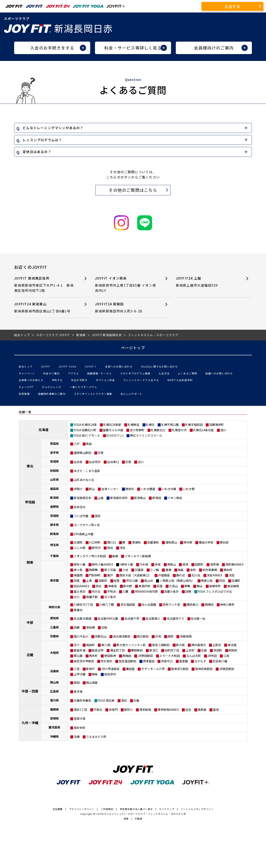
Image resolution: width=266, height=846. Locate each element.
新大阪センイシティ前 (131, 645)
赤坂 (158, 564)
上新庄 (216, 645)
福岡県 (54, 709)
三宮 (77, 669)
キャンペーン (27, 373)
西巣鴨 (93, 570)
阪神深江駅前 (179, 669)
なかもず (200, 661)
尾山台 (148, 580)
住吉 (188, 709)
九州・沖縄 (30, 722)
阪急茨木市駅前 (84, 661)
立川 (77, 597)
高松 (124, 700)
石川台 (196, 575)
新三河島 (110, 570)
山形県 (54, 479)
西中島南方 (198, 645)
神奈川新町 (227, 604)
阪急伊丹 (110, 674)
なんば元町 (193, 656)
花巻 (100, 453)
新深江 (153, 650)
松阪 (104, 627)
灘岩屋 (130, 669)
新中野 (127, 586)
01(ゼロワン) (114, 435)
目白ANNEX (81, 586)
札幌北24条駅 (112, 424)
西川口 (111, 542)
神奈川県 (54, 607)
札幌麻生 (133, 424)
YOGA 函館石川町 (85, 430)
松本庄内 (79, 507)
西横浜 (209, 604)
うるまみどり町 (96, 737)
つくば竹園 (81, 516)
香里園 (183, 661)
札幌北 (150, 424)
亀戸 (110, 575)
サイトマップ (166, 809)
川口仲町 (95, 542)
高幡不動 (92, 597)
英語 (126, 818)
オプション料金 (105, 380)
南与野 (187, 542)
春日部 (224, 542)
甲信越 (30, 501)
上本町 (190, 650)
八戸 (77, 444)
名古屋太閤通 (82, 618)
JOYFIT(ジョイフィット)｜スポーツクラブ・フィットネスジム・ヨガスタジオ (141, 813)
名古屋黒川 (153, 618)
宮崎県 (54, 718)
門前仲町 (95, 575)
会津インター (110, 489)
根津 (185, 564)
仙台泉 (78, 462)
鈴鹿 (77, 627)
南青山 (171, 564)
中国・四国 (30, 691)
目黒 (77, 580)
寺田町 (217, 650)
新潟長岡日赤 (82, 498)
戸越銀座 (164, 575)
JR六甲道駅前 (110, 669)
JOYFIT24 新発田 (126, 307)
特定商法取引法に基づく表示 (136, 809)
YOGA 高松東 (106, 700)
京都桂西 (186, 636)
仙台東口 (113, 462)
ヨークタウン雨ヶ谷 (87, 525)
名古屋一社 (198, 618)
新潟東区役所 (119, 498)
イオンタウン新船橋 (138, 556)
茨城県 (54, 516)
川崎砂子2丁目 (83, 604)
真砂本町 (79, 728)
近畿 (30, 654)
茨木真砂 (106, 661)
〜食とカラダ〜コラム (83, 387)
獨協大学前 (206, 542)
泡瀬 (77, 737)
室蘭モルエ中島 (113, 430)
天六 (77, 645)
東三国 (105, 645)
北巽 (204, 650)
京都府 (54, 636)
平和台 (111, 591)
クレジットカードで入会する (141, 380)
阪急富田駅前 (127, 661)
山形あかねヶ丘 (84, 480)
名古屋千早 (132, 618)
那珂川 (128, 709)
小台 (125, 570)
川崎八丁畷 (106, 604)
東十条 (78, 570)
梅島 (180, 570)
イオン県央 (174, 498)
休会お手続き (79, 380)
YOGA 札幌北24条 (85, 424)
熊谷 (110, 548)
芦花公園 (132, 580)
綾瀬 (168, 570)
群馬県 (54, 534)
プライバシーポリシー (81, 809)
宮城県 (54, 461)
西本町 (93, 656)
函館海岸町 (216, 424)
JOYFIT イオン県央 (126, 284)
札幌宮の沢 (179, 430)
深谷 (122, 548)
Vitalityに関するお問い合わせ (159, 366)
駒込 (200, 586)
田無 (188, 591)
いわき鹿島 (148, 489)
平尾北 (98, 709)
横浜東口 (192, 604)
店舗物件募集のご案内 (51, 393)
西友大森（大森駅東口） (135, 575)
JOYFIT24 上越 (207, 282)
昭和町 (233, 650)
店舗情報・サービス (99, 373)
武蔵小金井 (171, 591)
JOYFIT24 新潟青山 (45, 307)
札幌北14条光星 (203, 430)
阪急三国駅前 (161, 645)
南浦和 (136, 542)
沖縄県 (54, 736)
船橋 (115, 556)
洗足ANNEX (214, 575)
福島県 (54, 489)
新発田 (156, 498)
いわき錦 (189, 489)
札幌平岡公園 (170, 424)
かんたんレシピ (51, 387)
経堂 (116, 580)
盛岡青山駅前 (82, 453)
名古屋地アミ (175, 618)
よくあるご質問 (187, 373)
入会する (232, 6)
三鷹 (125, 591)
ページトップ (133, 347)
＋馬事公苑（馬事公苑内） (177, 580)
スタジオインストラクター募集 (93, 393)
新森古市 (97, 650)
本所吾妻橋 (209, 570)
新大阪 (180, 645)
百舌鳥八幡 (220, 661)
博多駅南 (145, 709)
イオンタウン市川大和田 (90, 556)
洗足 (232, 575)
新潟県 (54, 497)
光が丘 (96, 591)
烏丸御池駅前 (122, 636)
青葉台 (78, 610)
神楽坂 (112, 586)
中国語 (138, 818)
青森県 (54, 443)
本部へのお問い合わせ (119, 366)
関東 (30, 562)
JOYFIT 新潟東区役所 (45, 284)
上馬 (89, 580)
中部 (30, 622)
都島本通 (79, 650)
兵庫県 (54, 671)
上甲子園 (79, 674)
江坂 (226, 656)
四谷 (222, 580)
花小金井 (110, 597)
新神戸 (90, 669)
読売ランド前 (171, 604)
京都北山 (100, 636)
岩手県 (54, 452)
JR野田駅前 (145, 656)
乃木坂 (143, 564)
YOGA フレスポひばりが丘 (215, 591)
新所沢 (96, 548)
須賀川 (78, 489)
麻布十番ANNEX (102, 564)
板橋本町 (215, 586)
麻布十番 (79, 564)
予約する (57, 380)
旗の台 (180, 575)
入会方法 (164, 373)
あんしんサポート (132, 393)
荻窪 (160, 586)
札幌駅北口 (158, 430)
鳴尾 (95, 674)
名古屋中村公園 (108, 618)
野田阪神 (110, 656)
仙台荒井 (95, 462)
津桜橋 (90, 627)
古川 (141, 462)
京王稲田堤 (128, 604)
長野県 (54, 506)
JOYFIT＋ (91, 366)
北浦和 (78, 542)
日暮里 (139, 570)
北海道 (43, 429)
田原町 (199, 564)
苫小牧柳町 (137, 430)
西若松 (129, 489)
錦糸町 (228, 570)
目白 (98, 586)
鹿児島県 (54, 727)
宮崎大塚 (79, 718)
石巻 (128, 462)
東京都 (54, 580)
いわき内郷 (169, 489)
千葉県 (54, 556)
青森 (89, 444)
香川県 (54, 700)
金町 (193, 570)
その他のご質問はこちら (133, 190)
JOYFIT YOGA (67, 366)
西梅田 (126, 656)
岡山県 (54, 682)
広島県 (54, 691)
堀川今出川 (81, 636)
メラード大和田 (169, 656)
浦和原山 (171, 542)
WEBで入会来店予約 (180, 380)
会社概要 (58, 809)
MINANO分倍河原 (146, 591)
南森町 (90, 645)
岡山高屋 (92, 682)
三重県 (54, 627)
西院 (170, 636)
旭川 (223, 430)
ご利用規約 (107, 809)
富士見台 (79, 591)
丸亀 (136, 700)
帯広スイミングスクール (146, 435)
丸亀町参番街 (82, 700)
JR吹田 (212, 656)
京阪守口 (167, 661)
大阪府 (54, 652)
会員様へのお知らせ (31, 380)
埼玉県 (54, 545)
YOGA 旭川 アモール (87, 435)
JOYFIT (45, 366)
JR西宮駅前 (226, 669)
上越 (100, 498)
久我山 (173, 586)
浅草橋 (214, 564)
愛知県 (54, 618)
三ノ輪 (154, 570)
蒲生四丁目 (117, 650)
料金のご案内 (51, 373)
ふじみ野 (79, 548)
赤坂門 (113, 709)
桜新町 (103, 580)
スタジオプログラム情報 (135, 373)
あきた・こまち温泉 (87, 471)
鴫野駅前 (137, 650)
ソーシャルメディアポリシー (197, 809)
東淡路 (232, 645)
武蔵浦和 (153, 542)
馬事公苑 (207, 580)
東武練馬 (233, 586)
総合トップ (25, 366)
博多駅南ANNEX (168, 709)
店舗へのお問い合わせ (219, 373)
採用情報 (24, 393)
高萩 (98, 516)
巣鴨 (187, 586)
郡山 (92, 489)
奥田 (77, 682)
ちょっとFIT (26, 387)
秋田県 (54, 470)
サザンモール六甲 (153, 669)
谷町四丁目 (172, 650)
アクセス (73, 373)
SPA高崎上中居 (84, 534)
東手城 (78, 691)
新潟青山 (140, 498)
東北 (30, 465)
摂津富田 (148, 661)
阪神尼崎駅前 (204, 669)
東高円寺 (144, 586)
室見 (216, 709)
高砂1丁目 (80, 709)
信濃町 (236, 580)
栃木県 (54, 525)
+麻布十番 (126, 564)
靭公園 (78, 656)
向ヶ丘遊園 (149, 604)
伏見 (158, 636)
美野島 (202, 709)
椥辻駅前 (143, 636)
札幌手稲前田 (194, 424)
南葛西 (78, 575)
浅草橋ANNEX (234, 564)
